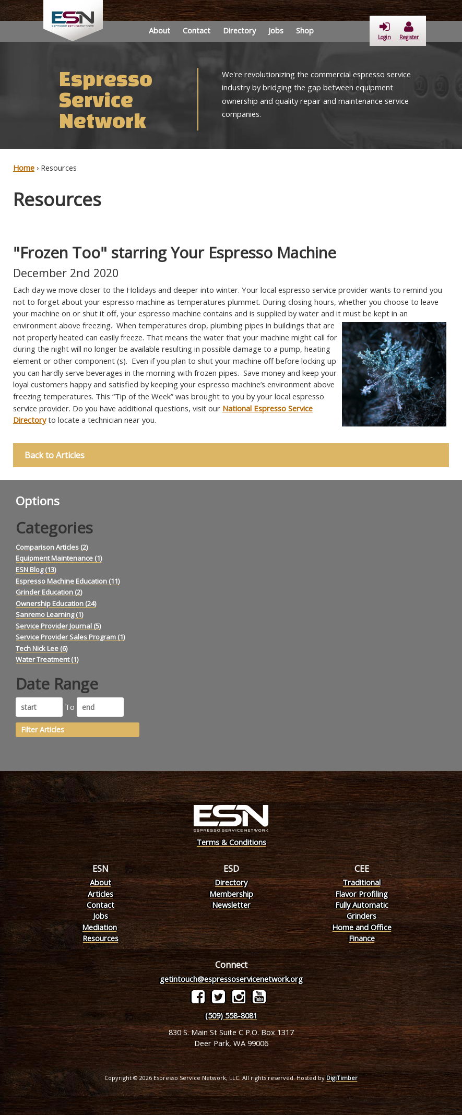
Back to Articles (55, 455)
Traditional (361, 882)
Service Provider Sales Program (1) (70, 637)
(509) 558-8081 (231, 1015)
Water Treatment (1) (47, 659)
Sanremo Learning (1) (49, 614)
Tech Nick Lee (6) (41, 648)
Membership (231, 893)
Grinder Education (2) (49, 592)
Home (23, 167)
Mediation (99, 927)
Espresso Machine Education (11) (68, 581)
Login (384, 31)
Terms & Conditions (231, 842)
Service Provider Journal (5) (58, 626)
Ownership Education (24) (56, 603)
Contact (196, 30)
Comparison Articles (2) (52, 547)
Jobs (275, 30)
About (159, 30)
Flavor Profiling (361, 893)
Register (409, 31)
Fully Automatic (361, 904)
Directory (239, 30)
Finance (362, 938)
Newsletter (231, 904)
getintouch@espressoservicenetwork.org (231, 979)
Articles (100, 893)
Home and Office (362, 927)
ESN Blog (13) (36, 569)
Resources (100, 938)
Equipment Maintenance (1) (59, 558)
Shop (305, 30)
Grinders (361, 915)
